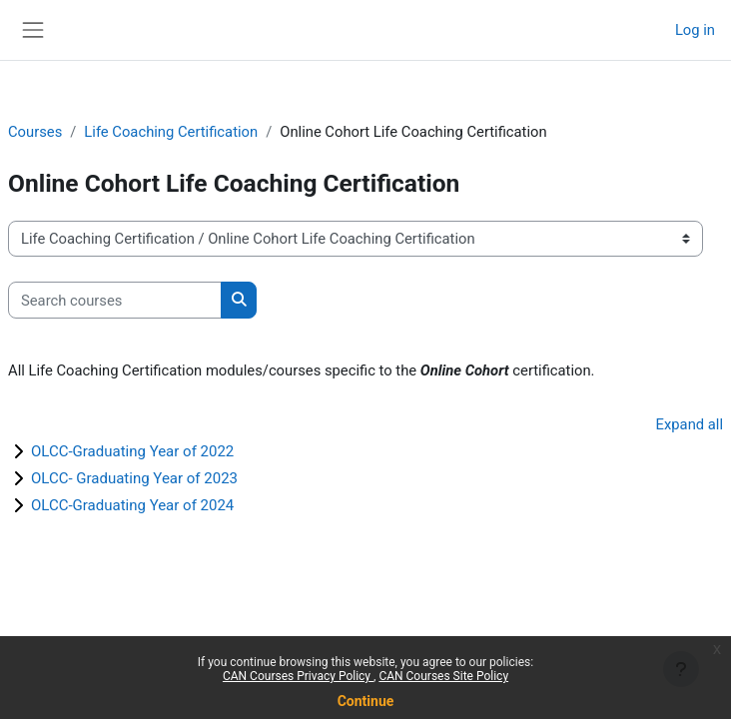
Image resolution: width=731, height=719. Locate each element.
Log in (695, 30)
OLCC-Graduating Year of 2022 (132, 451)
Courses (35, 132)
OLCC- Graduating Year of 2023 (134, 478)
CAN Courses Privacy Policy (298, 676)
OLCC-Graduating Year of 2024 (132, 505)
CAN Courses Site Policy (443, 676)
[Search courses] (115, 300)
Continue (366, 701)
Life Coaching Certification (171, 132)
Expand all (689, 424)
